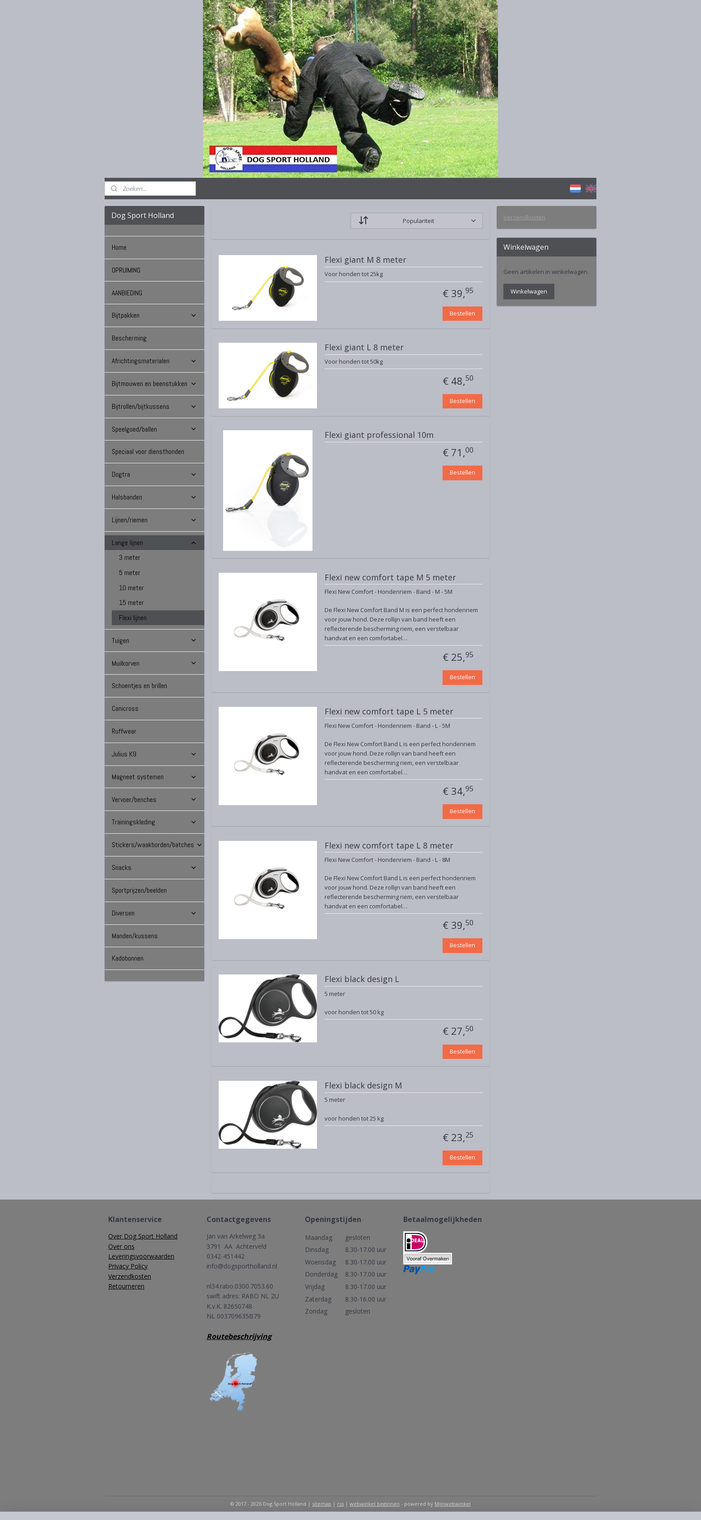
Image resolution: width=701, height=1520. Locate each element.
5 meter (129, 572)
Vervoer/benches (154, 799)
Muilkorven (154, 663)
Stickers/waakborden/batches (157, 844)
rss (340, 1503)
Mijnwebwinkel (453, 1503)
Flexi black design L (362, 979)
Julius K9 (154, 754)
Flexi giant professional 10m (379, 435)
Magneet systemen (154, 776)
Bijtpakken (154, 315)
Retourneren (126, 1286)
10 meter (131, 587)
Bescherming (129, 338)
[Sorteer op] (416, 220)
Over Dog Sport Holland (142, 1236)
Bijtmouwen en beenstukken (154, 383)
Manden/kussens (135, 936)
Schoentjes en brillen (139, 685)
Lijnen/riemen (154, 520)
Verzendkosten (524, 217)
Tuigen (154, 640)
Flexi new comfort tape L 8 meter (389, 846)
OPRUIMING (126, 270)
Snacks (154, 867)
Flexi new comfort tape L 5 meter (389, 712)
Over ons (121, 1246)
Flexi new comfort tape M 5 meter (390, 578)
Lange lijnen (154, 542)
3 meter (129, 557)
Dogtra (154, 474)
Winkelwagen (529, 291)
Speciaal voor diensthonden (148, 451)
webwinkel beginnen (375, 1503)
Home (119, 247)
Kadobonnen (128, 958)
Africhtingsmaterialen (154, 360)
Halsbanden (154, 497)
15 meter (131, 602)
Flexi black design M (363, 1086)
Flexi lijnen (133, 617)
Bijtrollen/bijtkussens (154, 406)
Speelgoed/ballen (154, 429)
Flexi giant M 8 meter (365, 260)
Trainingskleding (154, 822)
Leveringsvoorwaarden (141, 1256)
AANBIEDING (127, 293)
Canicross (125, 708)
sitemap (321, 1503)
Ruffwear (124, 731)
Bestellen (462, 313)
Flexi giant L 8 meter (364, 348)
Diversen (154, 913)
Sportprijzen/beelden (139, 890)
